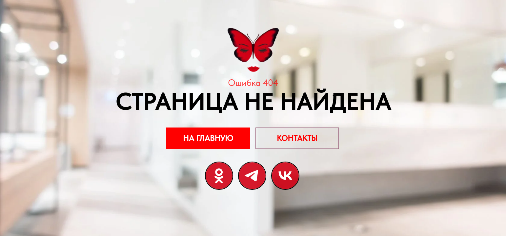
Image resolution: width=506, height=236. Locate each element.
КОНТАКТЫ (297, 138)
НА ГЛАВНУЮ (208, 138)
